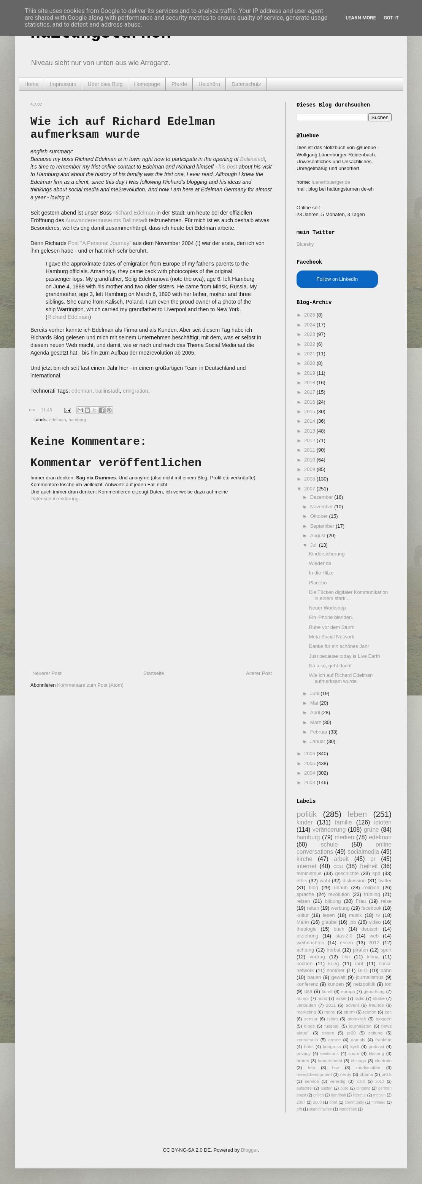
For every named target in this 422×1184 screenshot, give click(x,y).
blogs (309, 1025)
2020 (310, 363)
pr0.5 (386, 1074)
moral (329, 1011)
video (375, 922)
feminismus (309, 873)
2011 (310, 450)
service (312, 1081)
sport (386, 950)
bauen (314, 977)
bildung (333, 901)
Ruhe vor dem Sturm (331, 627)
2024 (310, 325)
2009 (310, 469)
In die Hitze (321, 573)
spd (377, 873)
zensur (310, 1018)
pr (373, 859)
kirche (305, 859)
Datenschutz (246, 84)
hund (322, 998)
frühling (372, 894)
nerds (345, 1074)
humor (303, 998)
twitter (385, 880)
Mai (315, 703)
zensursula (307, 1039)
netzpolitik (364, 984)
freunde (376, 1005)
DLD (363, 970)
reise (386, 901)
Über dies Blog (105, 84)
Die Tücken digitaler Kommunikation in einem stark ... (348, 595)
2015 (310, 411)
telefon (369, 1011)
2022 (310, 344)
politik (307, 814)
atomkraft (356, 1018)
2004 (310, 773)
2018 (310, 382)
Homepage (147, 84)
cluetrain (383, 1060)
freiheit (369, 866)
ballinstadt (107, 391)
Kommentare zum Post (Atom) (90, 685)
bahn (386, 970)
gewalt (338, 977)
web (374, 936)
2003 (310, 782)
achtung (305, 950)
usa (308, 991)
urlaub (340, 887)
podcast (376, 1046)
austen (326, 1088)
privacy (304, 1053)
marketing (306, 1011)
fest (311, 1067)
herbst (333, 950)
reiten (313, 908)
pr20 (351, 1032)
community (354, 1102)
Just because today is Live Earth (344, 656)
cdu (338, 866)
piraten (360, 950)
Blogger (249, 1150)
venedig (338, 1081)
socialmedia (363, 851)
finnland (378, 1102)
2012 (310, 440)
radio (360, 998)
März (316, 722)
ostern (328, 1032)
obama (366, 1074)
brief (333, 1102)
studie (379, 998)
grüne (371, 829)
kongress (332, 1046)
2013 (310, 431)
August (318, 535)
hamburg (77, 419)
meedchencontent (314, 1074)
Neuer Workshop (327, 608)
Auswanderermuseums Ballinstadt (106, 220)
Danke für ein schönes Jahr (339, 646)
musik (355, 915)
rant (359, 963)
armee (334, 1039)
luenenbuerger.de (331, 182)
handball (338, 1095)
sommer (336, 970)
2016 (310, 402)
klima (372, 957)
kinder (305, 822)
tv (378, 915)
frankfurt (383, 1039)
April (316, 712)
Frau (361, 901)
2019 (310, 373)
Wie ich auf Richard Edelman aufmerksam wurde (341, 678)
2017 (310, 392)
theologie (307, 929)
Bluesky (305, 244)
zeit (388, 1011)
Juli (314, 545)
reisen (303, 901)
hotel (308, 1046)
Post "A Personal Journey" (100, 243)
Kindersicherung (326, 554)
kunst (327, 991)
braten (303, 1060)
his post (228, 167)
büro (344, 1088)
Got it (391, 18)
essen (346, 942)
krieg (333, 963)
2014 (310, 421)
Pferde (179, 84)
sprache (305, 894)
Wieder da (320, 563)
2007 (310, 489)
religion (371, 887)
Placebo (318, 583)
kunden (336, 984)
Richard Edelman (134, 213)
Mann (303, 922)
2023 (310, 334)
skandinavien (320, 1109)
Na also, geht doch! (330, 665)
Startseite (153, 673)
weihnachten (310, 942)
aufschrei (305, 1088)
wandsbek (348, 1109)
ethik (302, 880)
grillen (318, 1095)
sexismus (329, 1053)
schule (329, 844)
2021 (310, 353)
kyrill (355, 1046)
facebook (371, 908)
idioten (383, 822)
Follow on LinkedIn (337, 279)
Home (31, 84)
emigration (135, 391)
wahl (325, 880)
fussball (332, 1025)
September (323, 526)
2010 (310, 460)
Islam (332, 1018)
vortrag (317, 957)
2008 (310, 479)
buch (339, 929)
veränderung (329, 829)
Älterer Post (259, 673)
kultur (303, 915)
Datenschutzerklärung (54, 498)
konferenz (307, 984)
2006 (310, 753)
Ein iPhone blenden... (332, 617)
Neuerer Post (47, 673)
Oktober (319, 516)
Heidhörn (209, 84)
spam (353, 1053)
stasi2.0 (343, 936)
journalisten (360, 1025)
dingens (363, 1088)
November (322, 506)
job (352, 922)
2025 (310, 315)
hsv (335, 1067)
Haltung (376, 1053)
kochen (305, 963)
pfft (299, 1109)
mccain (379, 1095)
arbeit (341, 859)
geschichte (347, 873)
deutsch (370, 929)
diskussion (354, 880)
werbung (340, 908)
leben (357, 814)
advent (352, 1005)
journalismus (370, 977)
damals (358, 1039)
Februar (319, 732)
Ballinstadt (252, 159)
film (346, 957)
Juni (315, 693)
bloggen (384, 1018)
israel (341, 998)
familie (343, 822)
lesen (329, 915)
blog (313, 887)
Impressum (63, 84)
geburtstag (373, 991)
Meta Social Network (331, 637)
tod (388, 984)
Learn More (361, 18)
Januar (318, 741)
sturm (349, 1011)
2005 (310, 763)
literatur (359, 1095)
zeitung (375, 1032)
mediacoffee (368, 1067)
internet (306, 866)
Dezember (322, 497)
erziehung (307, 936)
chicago (358, 1060)
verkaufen (306, 1005)
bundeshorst (330, 1060)
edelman (81, 391)
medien (344, 837)
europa (348, 991)
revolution (339, 894)
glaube (329, 922)
